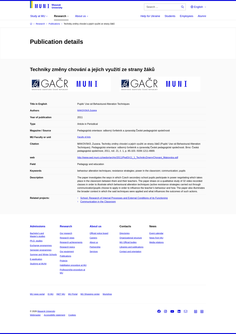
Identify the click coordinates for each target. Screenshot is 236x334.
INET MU (60, 294)
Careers (93, 238)
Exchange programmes (41, 245)
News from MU (156, 238)
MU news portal (37, 294)
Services (94, 251)
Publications (65, 256)
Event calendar (156, 233)
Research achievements (71, 242)
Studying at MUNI (38, 264)
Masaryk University (46, 311)
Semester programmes (40, 250)
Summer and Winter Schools (43, 254)
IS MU (50, 294)
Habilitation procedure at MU (73, 265)
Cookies (72, 315)
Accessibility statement (54, 315)
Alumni (202, 16)
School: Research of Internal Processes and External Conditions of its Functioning (124, 198)
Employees (186, 16)
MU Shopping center (90, 294)
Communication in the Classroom (98, 201)
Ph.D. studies (36, 241)
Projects (63, 260)
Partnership (95, 247)
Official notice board (99, 233)
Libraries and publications (131, 247)
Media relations (156, 242)
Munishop (107, 294)
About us (95, 226)
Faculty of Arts (84, 137)
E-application (36, 259)
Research (66, 226)
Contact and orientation (130, 251)
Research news (67, 238)
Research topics (67, 247)
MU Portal (72, 294)
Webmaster (35, 315)
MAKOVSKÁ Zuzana (87, 110)
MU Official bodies (128, 242)
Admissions (37, 226)
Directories (125, 233)
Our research (66, 233)
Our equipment (67, 251)
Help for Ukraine (150, 16)
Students (170, 16)
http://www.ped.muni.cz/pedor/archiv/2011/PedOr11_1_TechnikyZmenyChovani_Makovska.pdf (127, 157)
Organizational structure (131, 238)
